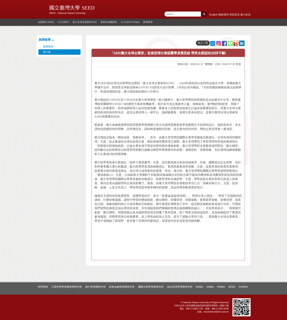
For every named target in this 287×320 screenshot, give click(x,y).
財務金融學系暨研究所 (122, 286)
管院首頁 (234, 14)
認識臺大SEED (46, 22)
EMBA (199, 286)
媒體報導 (48, 46)
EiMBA (221, 286)
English (213, 14)
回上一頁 (203, 42)
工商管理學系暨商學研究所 (66, 286)
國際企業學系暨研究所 (151, 286)
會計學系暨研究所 (95, 286)
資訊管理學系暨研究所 (180, 286)
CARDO (243, 286)
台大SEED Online (130, 22)
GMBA (210, 286)
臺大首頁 (245, 14)
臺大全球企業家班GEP (85, 22)
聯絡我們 (223, 14)
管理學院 (43, 286)
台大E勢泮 (63, 22)
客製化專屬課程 (108, 22)
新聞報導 (148, 22)
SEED (231, 286)
